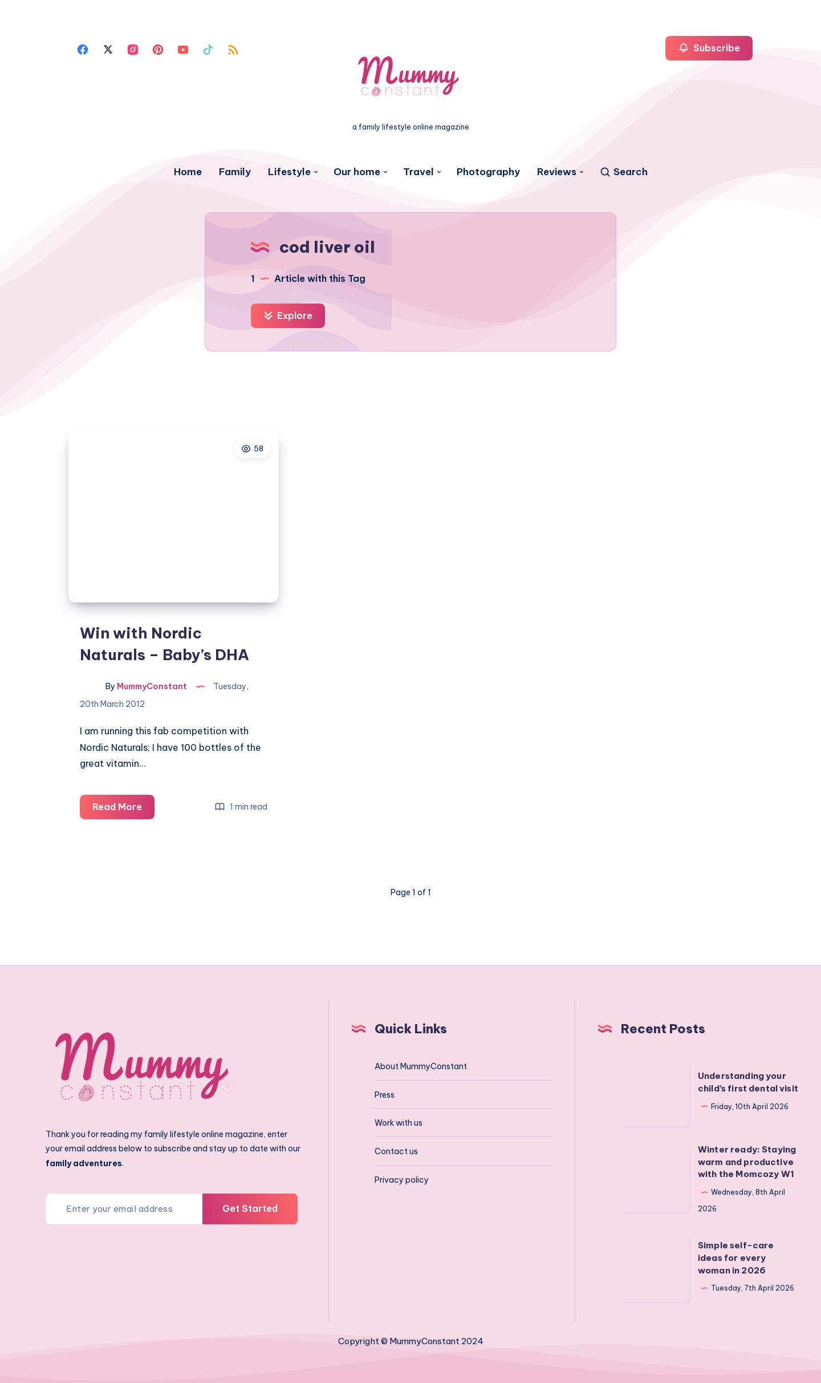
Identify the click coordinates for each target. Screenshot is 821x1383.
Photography (488, 172)
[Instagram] (132, 48)
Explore (287, 315)
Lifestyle (289, 172)
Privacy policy (402, 1180)
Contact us (396, 1151)
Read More (123, 808)
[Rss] (233, 48)
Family (235, 172)
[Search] (623, 172)
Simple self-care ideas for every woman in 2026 (736, 1258)
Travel (418, 172)
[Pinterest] (157, 48)
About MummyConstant (421, 1066)
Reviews (556, 172)
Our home (357, 172)
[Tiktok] (208, 48)
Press (385, 1095)
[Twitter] (107, 48)
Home (188, 172)
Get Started (250, 1208)
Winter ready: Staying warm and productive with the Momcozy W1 (747, 1162)
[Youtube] (183, 48)
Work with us (398, 1123)
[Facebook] (82, 48)
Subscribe (709, 48)
